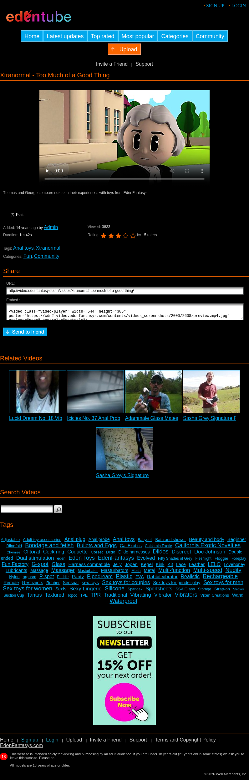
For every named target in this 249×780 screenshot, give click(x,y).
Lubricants (16, 573)
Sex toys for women (27, 591)
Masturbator (88, 573)
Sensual (71, 585)
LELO (214, 567)
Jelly (117, 567)
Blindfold (14, 548)
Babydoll (145, 542)
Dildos (161, 554)
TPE (84, 598)
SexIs (60, 591)
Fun (27, 256)
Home (6, 742)
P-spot (46, 579)
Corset (97, 555)
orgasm (29, 579)
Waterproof (123, 604)
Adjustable (10, 542)
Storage (204, 592)
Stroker (238, 592)
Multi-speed (207, 573)
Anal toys (23, 248)
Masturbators (115, 573)
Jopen (131, 567)
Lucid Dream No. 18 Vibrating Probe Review (58, 421)
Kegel (147, 567)
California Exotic (158, 549)
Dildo (110, 555)
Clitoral (31, 555)
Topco (72, 598)
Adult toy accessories (42, 542)
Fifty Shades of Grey (175, 561)
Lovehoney (234, 567)
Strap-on (222, 591)
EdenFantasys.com (21, 748)
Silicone (114, 591)
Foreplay (238, 561)
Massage (39, 573)
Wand (237, 597)
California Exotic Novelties (208, 548)
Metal (149, 573)
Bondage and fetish (49, 548)
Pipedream (100, 579)
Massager (63, 573)
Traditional (115, 597)
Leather (197, 567)
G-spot (40, 567)
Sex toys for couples (126, 585)
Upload (74, 742)
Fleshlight (203, 561)
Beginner (236, 542)
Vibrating (140, 598)
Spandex (135, 592)
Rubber (53, 585)
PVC (139, 579)
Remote (11, 585)
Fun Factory (15, 567)
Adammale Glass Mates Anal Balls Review (172, 421)
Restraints (32, 585)
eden (61, 561)
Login (238, 5)
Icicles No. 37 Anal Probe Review (104, 421)
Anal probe (99, 542)
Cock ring (53, 554)
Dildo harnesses (134, 554)
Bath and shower (170, 542)
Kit (170, 567)
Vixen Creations (215, 598)
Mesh (135, 573)
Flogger (221, 561)
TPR (96, 597)
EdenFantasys (116, 561)
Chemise (13, 555)
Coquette (77, 554)
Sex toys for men (223, 585)
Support (144, 64)
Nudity (233, 573)
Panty (78, 579)
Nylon (14, 579)
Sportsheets (158, 591)
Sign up (215, 5)
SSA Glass (185, 591)
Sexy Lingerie (85, 591)
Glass (58, 567)
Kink (160, 567)
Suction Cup (13, 598)
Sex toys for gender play (176, 585)
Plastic (124, 579)
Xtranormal (48, 248)
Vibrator (163, 597)
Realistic (190, 579)
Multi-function (174, 573)
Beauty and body (206, 542)
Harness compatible (89, 567)
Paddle (63, 580)
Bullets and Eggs (97, 548)
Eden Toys (82, 561)
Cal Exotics (131, 548)
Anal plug (74, 542)
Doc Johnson (209, 555)
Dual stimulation (35, 561)
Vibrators (186, 597)
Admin (51, 227)
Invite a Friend (112, 64)
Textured (54, 597)
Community (46, 256)
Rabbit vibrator (162, 579)
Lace (180, 567)
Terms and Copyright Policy (185, 742)
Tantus (34, 597)
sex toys (90, 585)
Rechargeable (220, 579)
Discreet (181, 555)
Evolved (146, 560)
